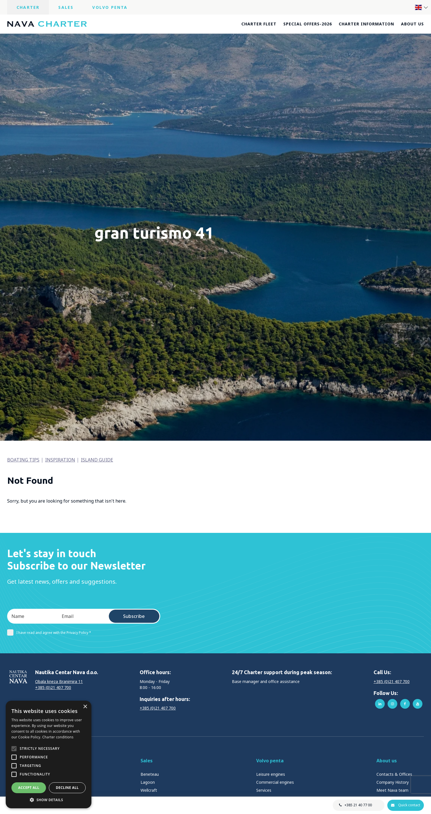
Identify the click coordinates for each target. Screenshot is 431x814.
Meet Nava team (392, 790)
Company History (392, 782)
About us (412, 24)
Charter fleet (258, 24)
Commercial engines (275, 782)
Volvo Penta (109, 7)
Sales (65, 7)
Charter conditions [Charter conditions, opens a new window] (57, 737)
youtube (417, 704)
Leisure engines (270, 774)
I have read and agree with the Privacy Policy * (49, 632)
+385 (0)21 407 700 (53, 687)
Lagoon (148, 782)
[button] (48, 800)
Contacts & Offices (394, 774)
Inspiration (60, 460)
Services (263, 790)
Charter (28, 7)
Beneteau (150, 774)
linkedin (380, 704)
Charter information (366, 24)
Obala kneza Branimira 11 (59, 681)
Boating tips (23, 460)
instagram (392, 704)
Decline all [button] (67, 787)
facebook (405, 704)
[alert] (48, 754)
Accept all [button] (28, 787)
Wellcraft (149, 790)
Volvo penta (270, 760)
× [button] (85, 707)
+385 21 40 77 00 (358, 805)
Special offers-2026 (307, 24)
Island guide (97, 460)
